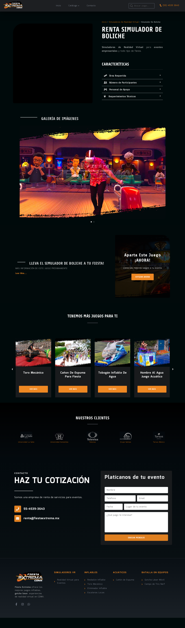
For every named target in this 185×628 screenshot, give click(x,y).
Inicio (104, 22)
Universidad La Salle (26, 452)
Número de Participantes (120, 82)
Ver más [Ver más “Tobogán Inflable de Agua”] (112, 399)
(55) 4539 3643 (171, 5)
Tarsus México (159, 452)
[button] (132, 75)
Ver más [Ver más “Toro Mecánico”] (33, 399)
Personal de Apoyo (117, 89)
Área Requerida (115, 75)
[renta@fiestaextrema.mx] (17, 528)
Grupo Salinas (125, 452)
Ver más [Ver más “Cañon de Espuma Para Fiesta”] (73, 399)
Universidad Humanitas (59, 452)
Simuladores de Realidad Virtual (124, 22)
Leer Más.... (21, 278)
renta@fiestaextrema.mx (42, 528)
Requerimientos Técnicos (120, 96)
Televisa (92, 452)
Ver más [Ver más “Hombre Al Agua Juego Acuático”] (152, 399)
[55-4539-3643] (17, 519)
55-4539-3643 (34, 519)
